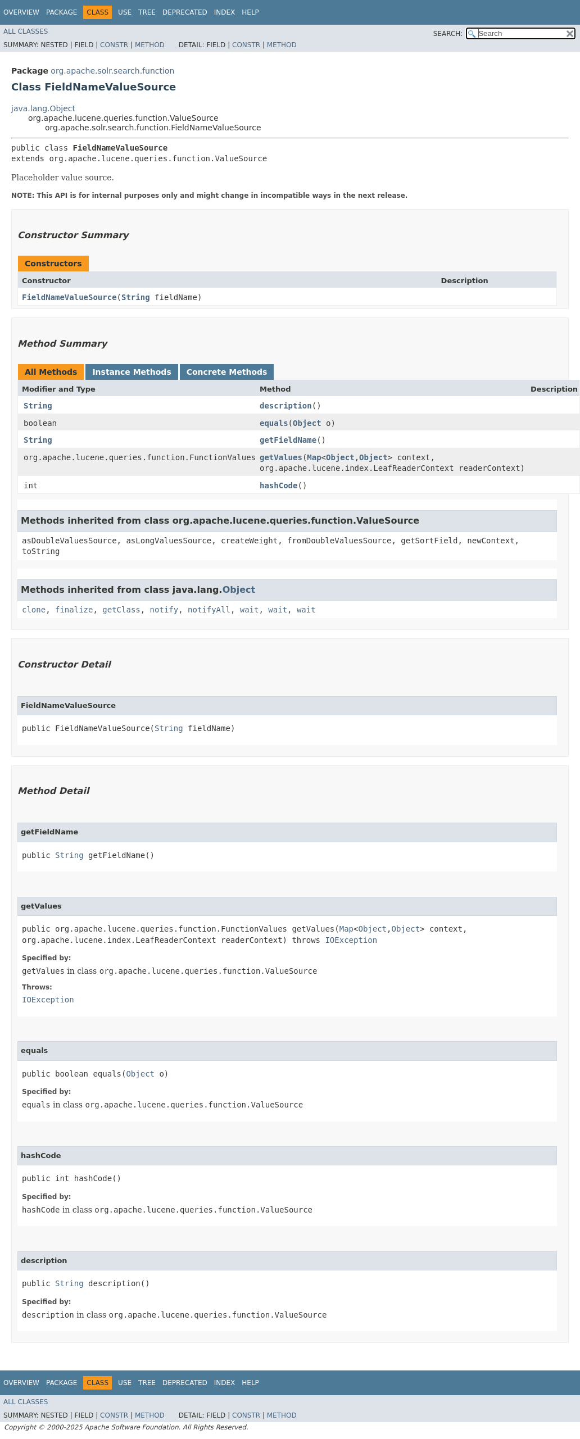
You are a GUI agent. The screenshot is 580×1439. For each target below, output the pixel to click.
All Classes (25, 31)
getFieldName (288, 439)
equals (274, 423)
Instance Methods (131, 371)
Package (61, 12)
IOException (351, 940)
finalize (74, 609)
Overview (21, 12)
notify (164, 609)
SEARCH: (448, 34)
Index (224, 12)
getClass (121, 609)
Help (250, 12)
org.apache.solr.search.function (112, 70)
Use (125, 12)
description (286, 405)
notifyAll (209, 609)
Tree (147, 12)
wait (249, 609)
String (135, 297)
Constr (114, 45)
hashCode (278, 485)
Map (314, 457)
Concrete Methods (227, 371)
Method (150, 45)
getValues (281, 457)
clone (34, 609)
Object (307, 423)
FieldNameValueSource (69, 297)
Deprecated (184, 12)
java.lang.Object (43, 108)
